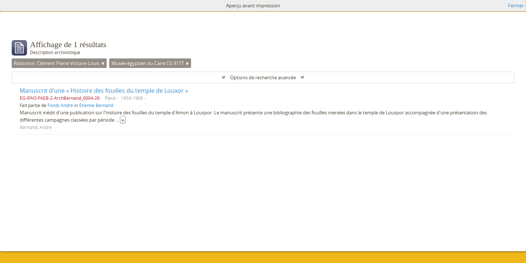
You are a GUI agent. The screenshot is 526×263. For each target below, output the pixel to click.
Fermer (516, 5)
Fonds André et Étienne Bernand (80, 105)
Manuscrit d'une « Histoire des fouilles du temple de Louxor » (104, 91)
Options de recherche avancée (263, 77)
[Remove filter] (103, 63)
